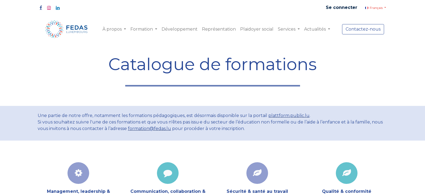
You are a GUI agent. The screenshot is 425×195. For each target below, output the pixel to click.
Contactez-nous (363, 29)
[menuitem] (179, 29)
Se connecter (341, 7)
